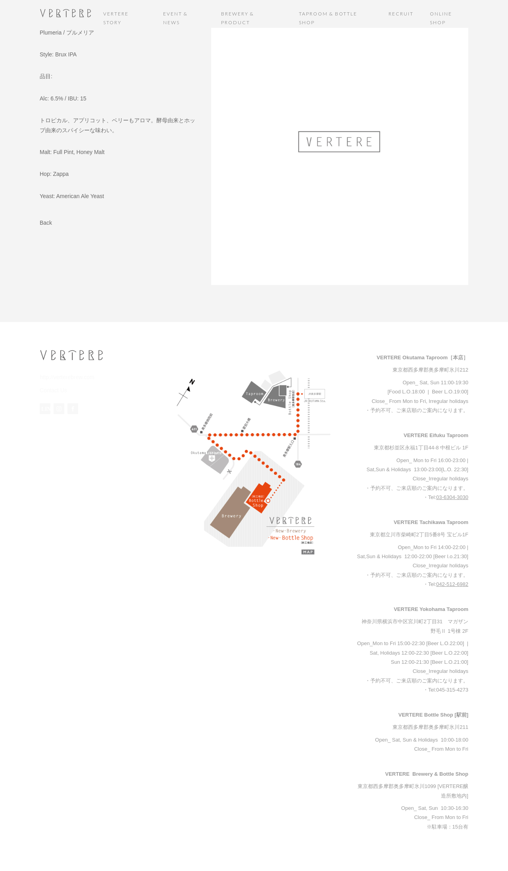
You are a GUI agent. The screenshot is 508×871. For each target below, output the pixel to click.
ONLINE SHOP (441, 18)
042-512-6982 (452, 584)
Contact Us (52, 390)
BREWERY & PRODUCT (237, 18)
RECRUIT (401, 14)
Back (46, 223)
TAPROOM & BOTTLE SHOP (328, 18)
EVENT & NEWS (175, 18)
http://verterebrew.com (65, 377)
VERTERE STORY (116, 18)
